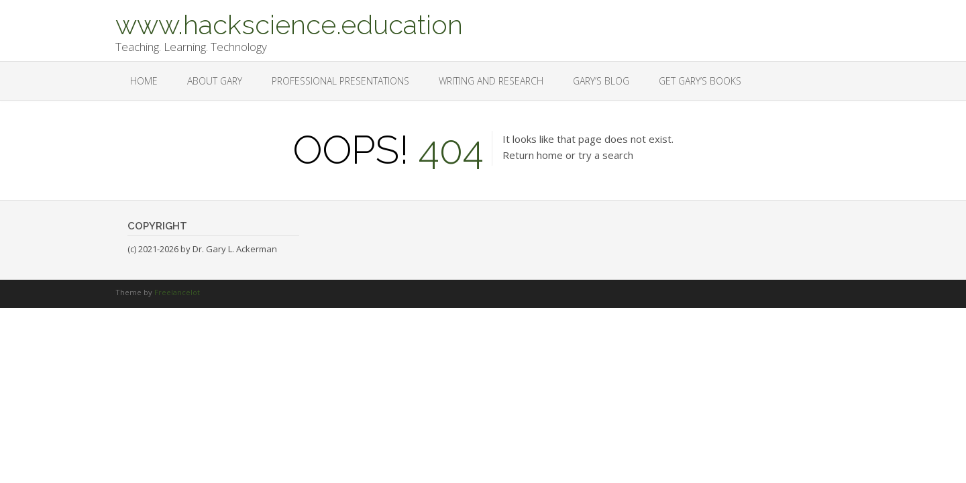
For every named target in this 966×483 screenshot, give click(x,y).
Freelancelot (177, 292)
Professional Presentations (340, 80)
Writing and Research (491, 80)
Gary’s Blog (601, 80)
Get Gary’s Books (700, 80)
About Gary (214, 80)
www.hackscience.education (289, 23)
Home (144, 80)
